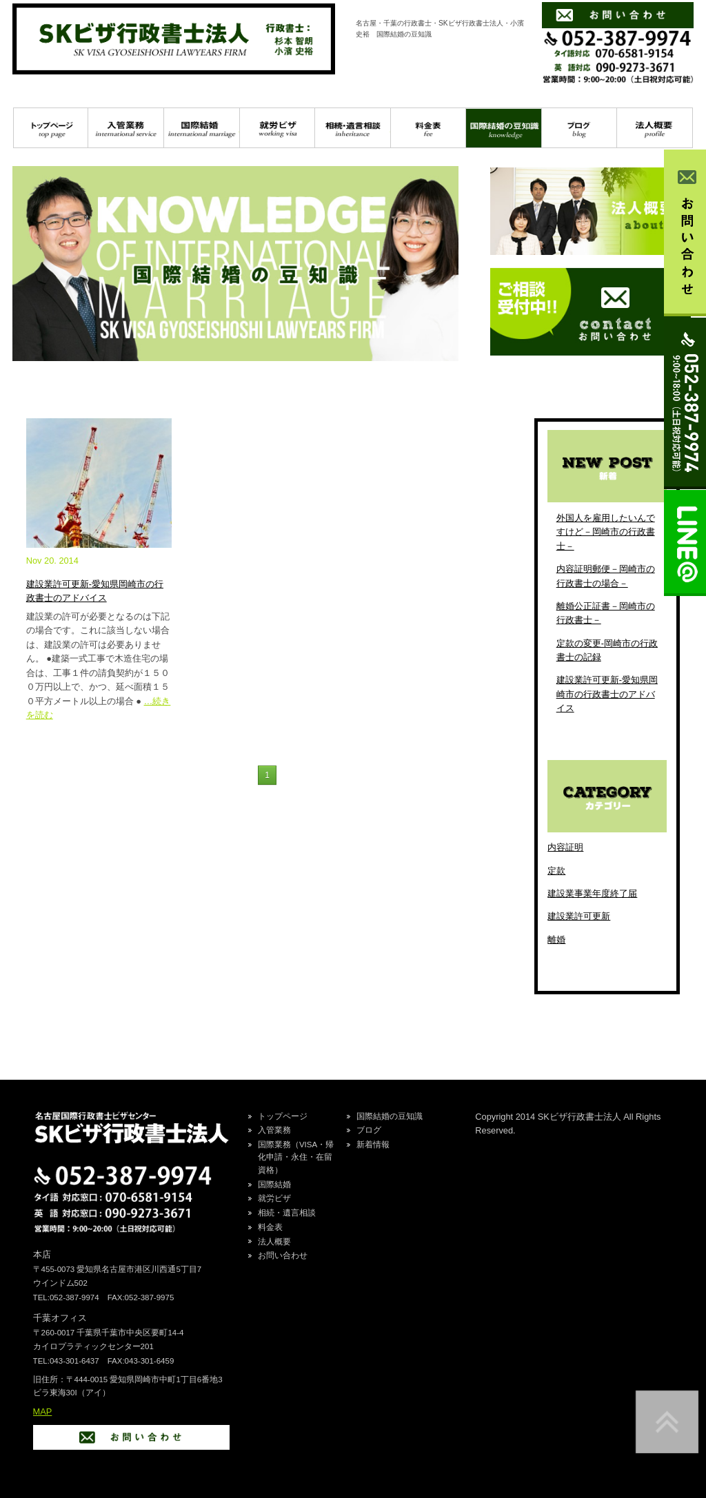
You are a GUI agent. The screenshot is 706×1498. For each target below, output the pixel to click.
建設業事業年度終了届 (592, 893)
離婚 (556, 939)
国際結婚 (201, 128)
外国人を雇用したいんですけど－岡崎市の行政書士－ (605, 532)
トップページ (51, 128)
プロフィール (654, 128)
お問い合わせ (282, 1255)
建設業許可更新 (578, 916)
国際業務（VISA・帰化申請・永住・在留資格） (296, 1157)
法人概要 (274, 1242)
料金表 (428, 128)
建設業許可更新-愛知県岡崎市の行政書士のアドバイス (607, 694)
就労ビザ (277, 128)
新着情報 (373, 1144)
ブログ (579, 128)
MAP (42, 1411)
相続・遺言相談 (352, 128)
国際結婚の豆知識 (503, 128)
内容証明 (565, 847)
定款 (556, 870)
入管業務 (125, 128)
